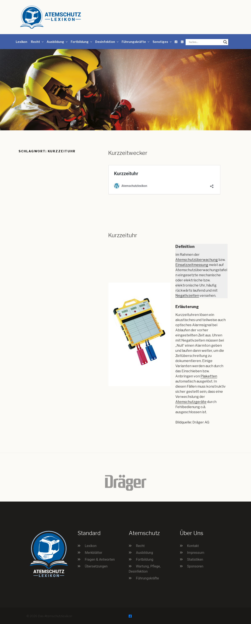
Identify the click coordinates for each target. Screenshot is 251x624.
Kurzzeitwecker (127, 153)
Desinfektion (107, 42)
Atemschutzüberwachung (196, 260)
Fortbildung (82, 42)
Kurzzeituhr (122, 235)
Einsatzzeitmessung (191, 265)
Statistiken (195, 559)
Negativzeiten (187, 296)
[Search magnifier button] (225, 42)
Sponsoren (195, 566)
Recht (37, 42)
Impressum (195, 553)
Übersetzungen (96, 566)
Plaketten (209, 376)
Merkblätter (93, 553)
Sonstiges (162, 42)
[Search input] (205, 42)
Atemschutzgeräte (190, 402)
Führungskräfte (136, 42)
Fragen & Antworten (100, 559)
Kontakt (193, 546)
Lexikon (21, 42)
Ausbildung (57, 42)
